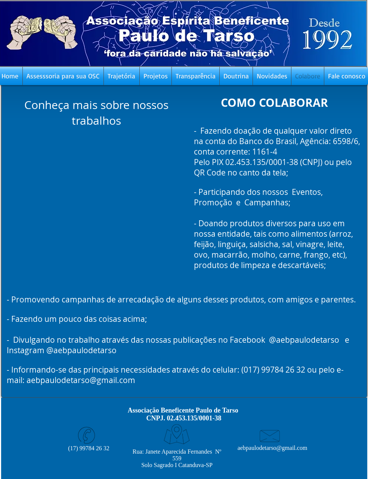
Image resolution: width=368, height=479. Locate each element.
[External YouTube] (96, 203)
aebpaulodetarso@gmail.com (81, 380)
